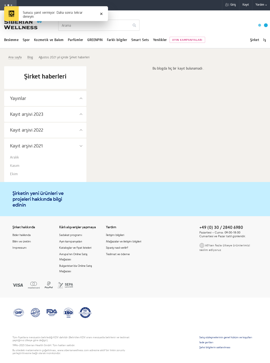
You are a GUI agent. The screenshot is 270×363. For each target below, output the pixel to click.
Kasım (14, 166)
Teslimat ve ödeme (118, 254)
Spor (26, 40)
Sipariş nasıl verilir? (117, 247)
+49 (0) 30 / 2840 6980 (221, 227)
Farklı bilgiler (117, 40)
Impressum (19, 247)
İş (264, 40)
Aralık (14, 158)
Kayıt (245, 5)
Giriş (233, 5)
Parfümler (75, 40)
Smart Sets (140, 40)
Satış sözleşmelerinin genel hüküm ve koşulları (225, 337)
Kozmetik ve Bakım (49, 40)
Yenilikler (160, 40)
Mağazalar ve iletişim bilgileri (123, 241)
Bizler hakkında (21, 235)
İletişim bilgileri (115, 235)
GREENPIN (95, 40)
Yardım (259, 5)
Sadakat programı (70, 235)
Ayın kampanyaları (187, 40)
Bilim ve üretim (21, 241)
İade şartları (206, 342)
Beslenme (11, 40)
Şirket (254, 40)
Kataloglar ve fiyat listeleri (75, 247)
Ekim (14, 174)
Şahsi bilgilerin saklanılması (214, 347)
